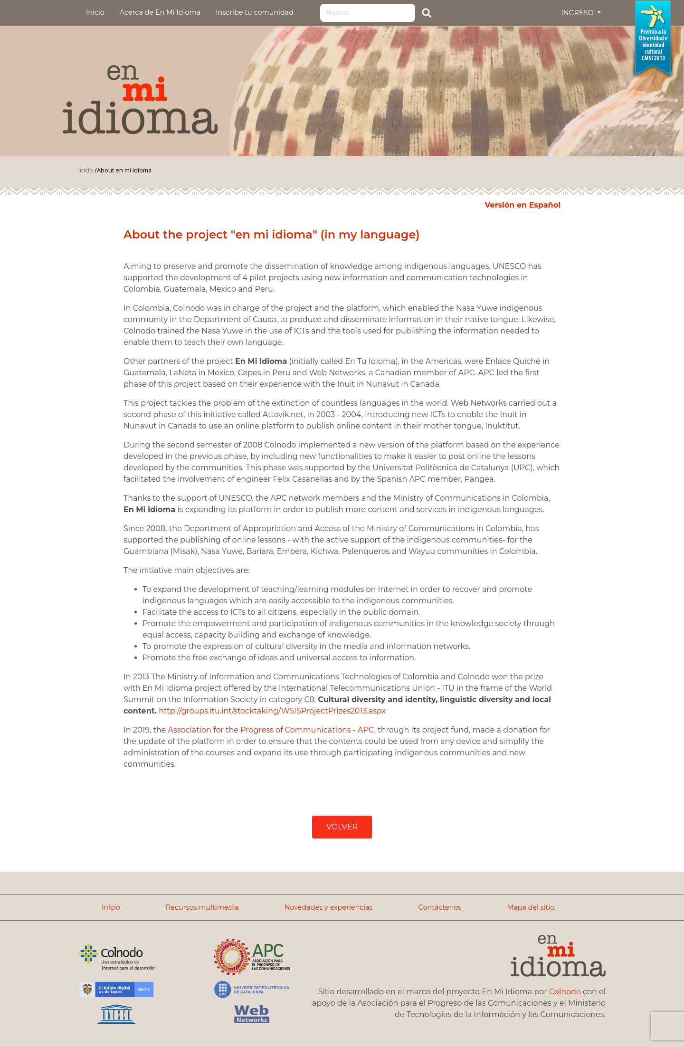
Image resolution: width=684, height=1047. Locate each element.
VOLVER (342, 826)
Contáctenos (440, 907)
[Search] (367, 13)
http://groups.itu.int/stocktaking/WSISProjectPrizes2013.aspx (272, 710)
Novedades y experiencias (329, 907)
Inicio (95, 12)
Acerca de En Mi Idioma (160, 12)
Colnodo (565, 991)
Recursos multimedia (202, 907)
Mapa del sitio (530, 907)
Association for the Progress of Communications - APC (271, 729)
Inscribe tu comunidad (255, 12)
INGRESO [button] (578, 13)
